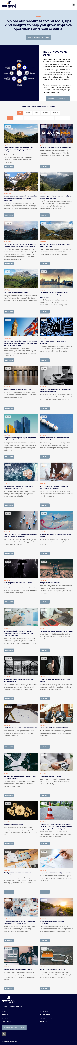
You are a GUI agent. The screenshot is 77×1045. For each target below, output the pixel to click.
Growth (18, 118)
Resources (43, 1021)
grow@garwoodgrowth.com (12, 1006)
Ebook (36, 112)
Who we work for (46, 1018)
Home (4, 1011)
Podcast (45, 112)
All (20, 112)
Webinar (55, 112)
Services (5, 1018)
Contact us (44, 1011)
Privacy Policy (45, 1015)
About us (5, 1015)
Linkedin (11, 1034)
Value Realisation (62, 118)
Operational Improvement (44, 118)
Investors (29, 118)
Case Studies (6, 1021)
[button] (73, 5)
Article (28, 112)
